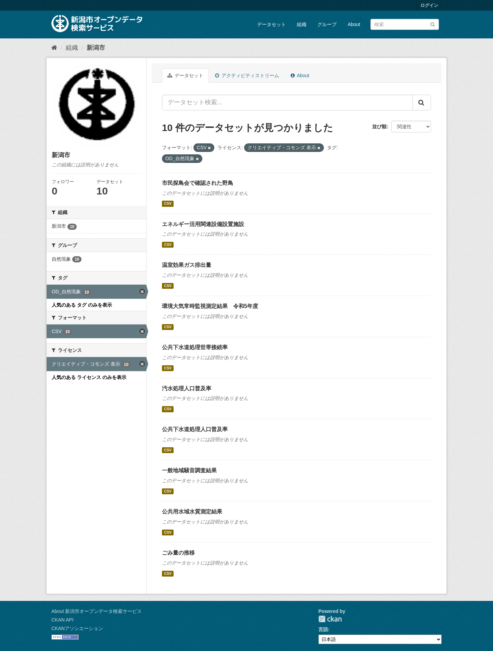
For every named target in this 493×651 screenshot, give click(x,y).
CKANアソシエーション (77, 628)
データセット (271, 24)
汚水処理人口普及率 (186, 388)
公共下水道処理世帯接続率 (195, 347)
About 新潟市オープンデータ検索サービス (96, 611)
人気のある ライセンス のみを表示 (89, 377)
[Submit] (432, 24)
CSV (168, 204)
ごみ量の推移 (178, 553)
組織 (301, 24)
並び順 (379, 126)
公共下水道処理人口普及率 (195, 429)
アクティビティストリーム (247, 75)
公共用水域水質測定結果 (192, 511)
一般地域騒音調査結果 (189, 470)
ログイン (429, 5)
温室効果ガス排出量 (186, 265)
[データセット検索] (404, 24)
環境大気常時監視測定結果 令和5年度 (210, 306)
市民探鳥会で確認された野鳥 (197, 183)
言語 (323, 629)
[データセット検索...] (287, 102)
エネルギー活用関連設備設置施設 (203, 224)
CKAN (330, 619)
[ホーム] (54, 47)
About (353, 24)
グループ (327, 24)
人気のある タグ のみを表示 (82, 305)
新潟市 (96, 47)
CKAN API (62, 620)
